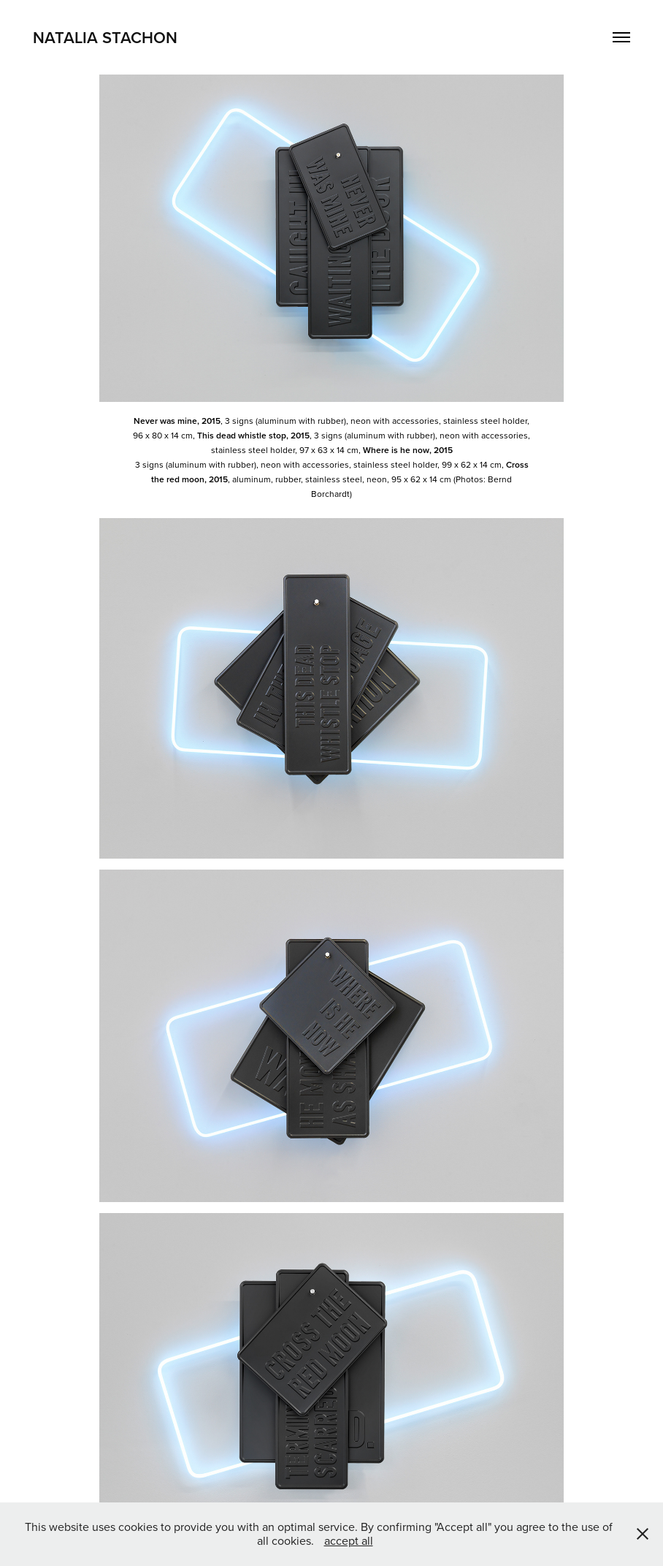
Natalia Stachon (105, 37)
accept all (348, 1540)
